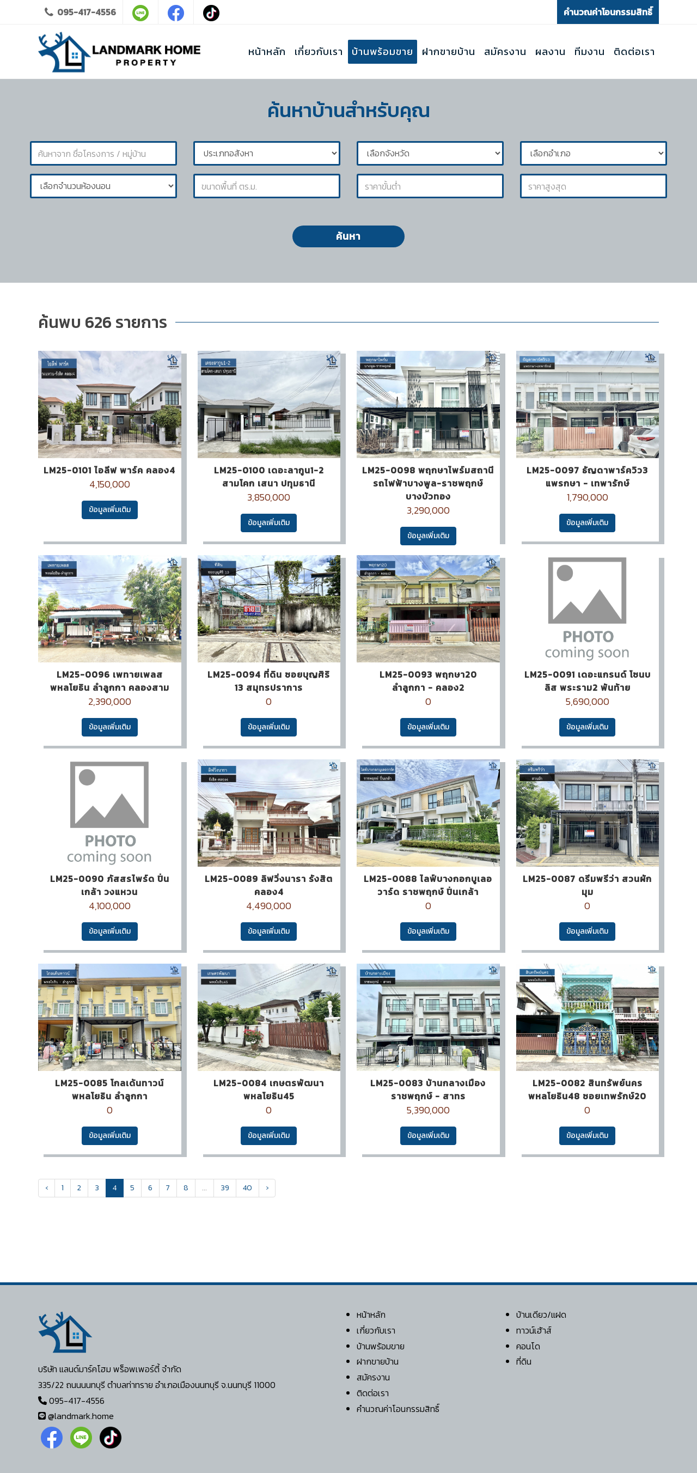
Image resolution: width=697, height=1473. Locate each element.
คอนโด (528, 1346)
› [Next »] (267, 1188)
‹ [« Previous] (46, 1188)
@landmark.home (81, 1415)
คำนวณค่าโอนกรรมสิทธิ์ (608, 12)
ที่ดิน (523, 1361)
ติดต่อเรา (373, 1392)
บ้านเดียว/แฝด (541, 1314)
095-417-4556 (80, 12)
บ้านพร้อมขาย (381, 1346)
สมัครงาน (373, 1377)
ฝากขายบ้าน (378, 1361)
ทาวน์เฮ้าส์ (534, 1330)
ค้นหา (348, 236)
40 (247, 1188)
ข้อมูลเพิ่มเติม (110, 509)
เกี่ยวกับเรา (376, 1330)
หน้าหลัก (371, 1314)
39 (225, 1188)
